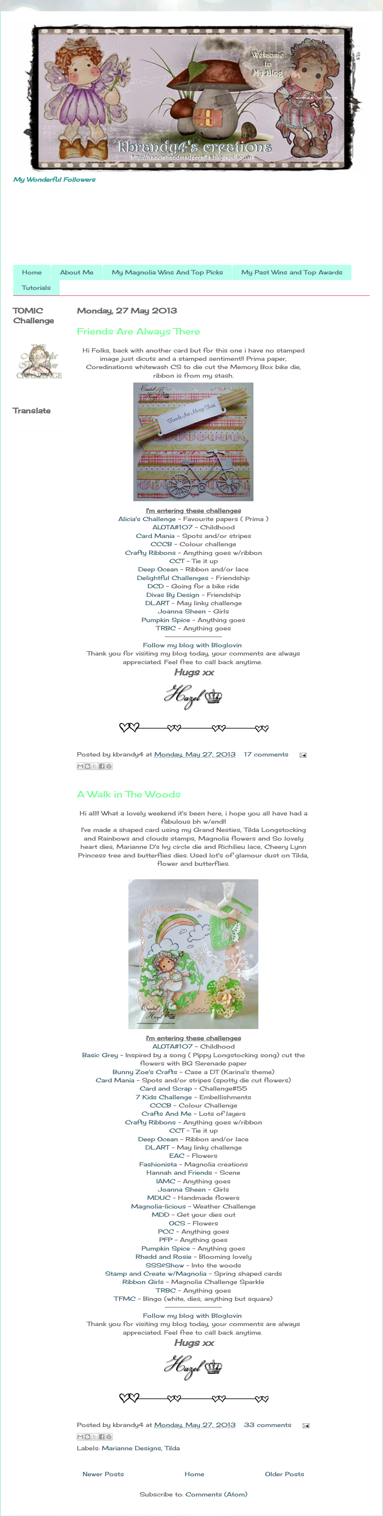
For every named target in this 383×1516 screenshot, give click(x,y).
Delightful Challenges (172, 578)
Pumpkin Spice (167, 620)
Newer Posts (103, 1474)
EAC (176, 1155)
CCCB (162, 544)
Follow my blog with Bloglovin (192, 645)
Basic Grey (100, 1055)
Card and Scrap (167, 1088)
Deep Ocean (158, 569)
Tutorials (36, 287)
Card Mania (155, 535)
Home (32, 272)
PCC (167, 1231)
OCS (177, 1223)
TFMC (126, 1298)
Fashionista (159, 1164)
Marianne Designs (131, 1448)
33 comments (267, 1425)
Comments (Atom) (216, 1494)
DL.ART (157, 603)
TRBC (167, 628)
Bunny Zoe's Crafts (146, 1072)
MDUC (160, 1197)
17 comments (266, 754)
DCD (156, 586)
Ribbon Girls (144, 1281)
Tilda (172, 1448)
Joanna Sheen (182, 611)
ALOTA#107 (172, 527)
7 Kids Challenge (165, 1097)
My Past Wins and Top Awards (291, 272)
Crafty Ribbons (150, 552)
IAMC (167, 1181)
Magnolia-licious (159, 1206)
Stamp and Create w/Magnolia (157, 1273)
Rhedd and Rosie (165, 1256)
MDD (162, 1214)
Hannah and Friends (179, 1172)
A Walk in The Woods (129, 794)
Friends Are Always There (138, 331)
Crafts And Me (168, 1113)
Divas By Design (172, 594)
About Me (76, 272)
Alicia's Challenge (147, 519)
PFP (165, 1239)
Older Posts (284, 1474)
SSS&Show (165, 1265)
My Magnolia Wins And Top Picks (167, 272)
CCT (178, 561)
